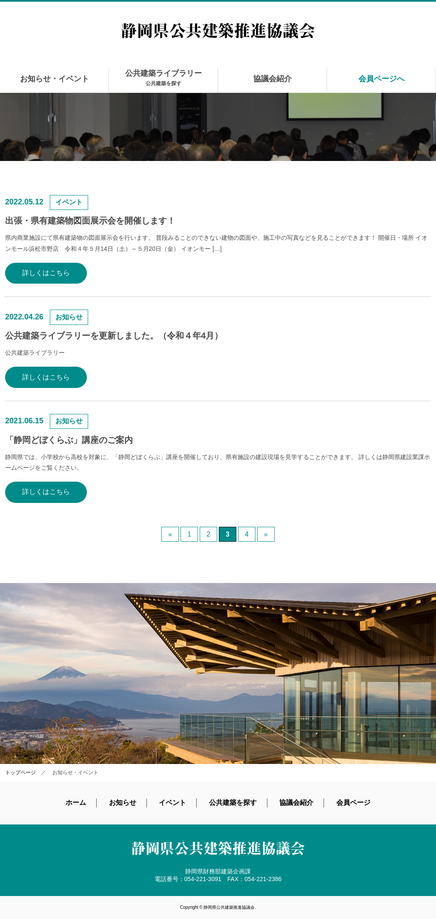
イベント (172, 802)
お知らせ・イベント (54, 79)
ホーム (76, 802)
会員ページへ (381, 79)
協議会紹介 (272, 79)
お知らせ (122, 802)
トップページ (20, 772)
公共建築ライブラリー (163, 77)
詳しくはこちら (46, 272)
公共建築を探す (233, 802)
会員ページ (353, 802)
